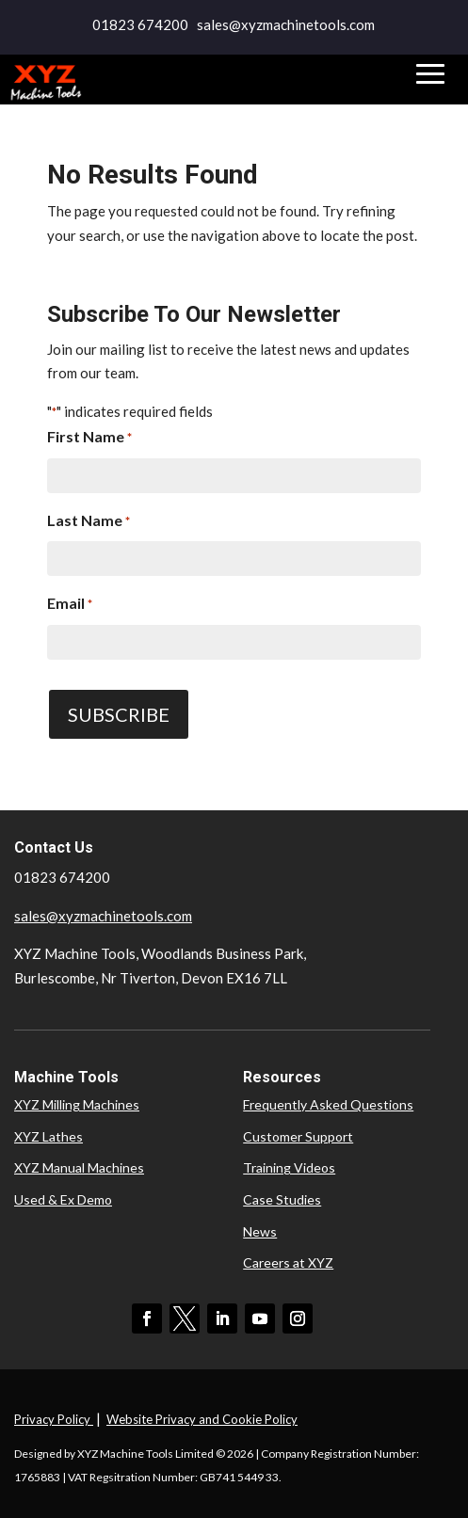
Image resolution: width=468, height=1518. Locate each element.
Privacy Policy (53, 1419)
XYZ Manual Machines (79, 1167)
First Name (89, 438)
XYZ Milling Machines (76, 1104)
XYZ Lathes (48, 1136)
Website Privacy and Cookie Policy (202, 1419)
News (260, 1231)
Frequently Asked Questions (328, 1104)
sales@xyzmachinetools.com (103, 915)
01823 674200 (140, 24)
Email (69, 605)
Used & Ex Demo (63, 1199)
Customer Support (298, 1136)
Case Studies (282, 1199)
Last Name (88, 522)
